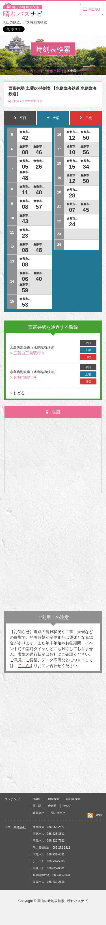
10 (72, 152)
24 (72, 224)
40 (39, 279)
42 (25, 138)
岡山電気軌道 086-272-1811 (51, 847)
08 (25, 152)
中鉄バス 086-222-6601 (48, 868)
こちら (24, 665)
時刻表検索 (73, 799)
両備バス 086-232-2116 (48, 881)
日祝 (88, 357)
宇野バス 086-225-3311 (48, 833)
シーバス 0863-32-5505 (48, 861)
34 (86, 167)
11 (25, 192)
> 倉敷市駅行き (23, 377)
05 (25, 167)
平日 (88, 343)
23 (25, 236)
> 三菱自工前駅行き (27, 353)
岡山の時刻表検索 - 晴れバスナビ (62, 901)
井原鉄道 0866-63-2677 (48, 827)
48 (25, 178)
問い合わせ (58, 812)
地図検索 (53, 799)
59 (25, 290)
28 (72, 195)
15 (72, 167)
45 (86, 210)
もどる (17, 393)
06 (25, 279)
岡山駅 (37, 805)
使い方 (67, 805)
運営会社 (38, 812)
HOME (37, 799)
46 (39, 152)
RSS (99, 815)
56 (86, 152)
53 (25, 305)
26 (39, 167)
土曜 (88, 350)
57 (39, 207)
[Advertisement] (53, 552)
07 (72, 210)
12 (72, 138)
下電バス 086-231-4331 (48, 854)
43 (25, 221)
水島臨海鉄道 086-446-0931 (51, 875)
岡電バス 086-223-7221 (48, 840)
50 (86, 138)
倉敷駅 (52, 805)
